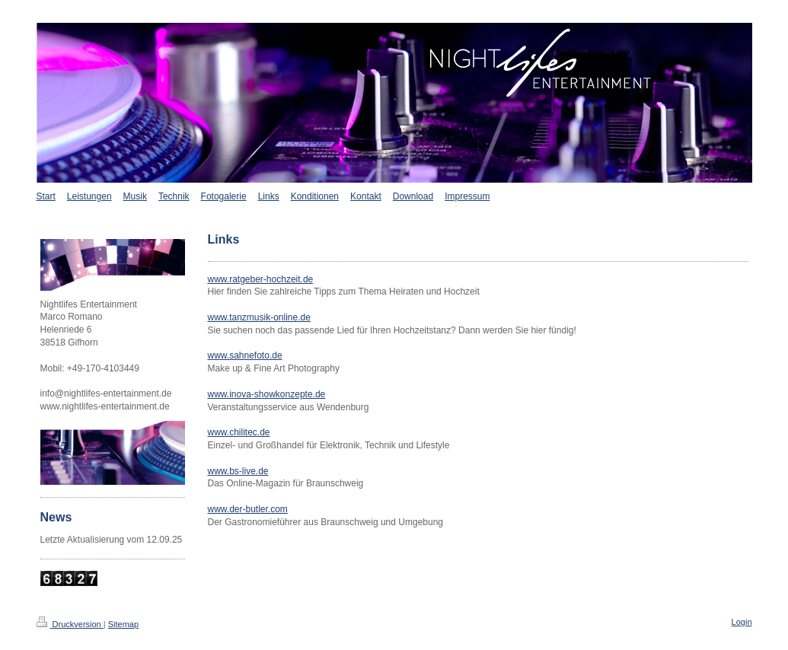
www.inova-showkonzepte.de (267, 394)
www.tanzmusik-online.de (259, 317)
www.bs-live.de (238, 471)
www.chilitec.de (239, 432)
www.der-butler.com (248, 509)
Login (742, 621)
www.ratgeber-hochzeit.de (261, 279)
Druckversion (70, 624)
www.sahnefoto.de (245, 355)
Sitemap (123, 624)
